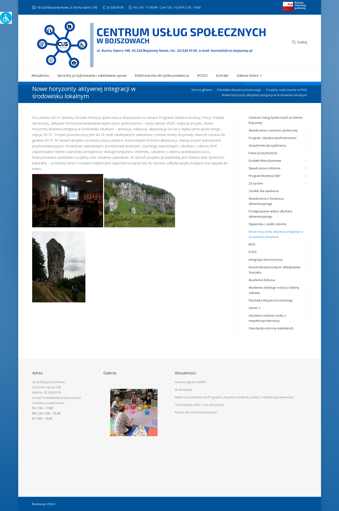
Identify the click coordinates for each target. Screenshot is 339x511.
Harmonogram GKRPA (190, 382)
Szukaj (302, 42)
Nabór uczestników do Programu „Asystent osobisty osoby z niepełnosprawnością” (234, 397)
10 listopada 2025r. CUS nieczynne (199, 405)
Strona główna (201, 90)
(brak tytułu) (183, 389)
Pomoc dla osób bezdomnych (196, 412)
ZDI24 (51, 504)
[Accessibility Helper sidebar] (5, 17)
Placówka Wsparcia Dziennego (239, 90)
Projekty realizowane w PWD (286, 90)
